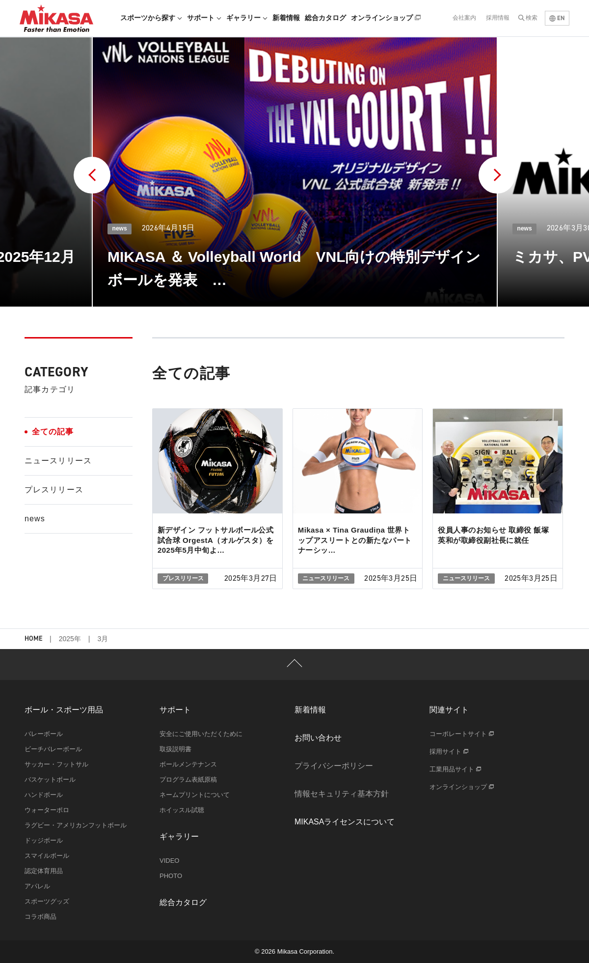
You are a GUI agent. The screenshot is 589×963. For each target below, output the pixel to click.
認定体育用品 (44, 871)
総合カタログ (325, 18)
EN (557, 18)
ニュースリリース (58, 460)
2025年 (70, 639)
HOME (33, 639)
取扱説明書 (175, 749)
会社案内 (464, 17)
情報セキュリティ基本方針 (341, 794)
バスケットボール (50, 779)
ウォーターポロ (47, 810)
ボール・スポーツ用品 (64, 710)
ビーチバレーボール (53, 749)
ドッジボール (44, 840)
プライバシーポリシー (333, 766)
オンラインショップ (386, 18)
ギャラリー (247, 18)
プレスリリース (54, 489)
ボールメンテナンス (188, 764)
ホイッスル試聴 (182, 810)
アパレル (37, 886)
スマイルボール (47, 855)
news (35, 518)
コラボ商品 (40, 916)
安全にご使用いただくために (201, 733)
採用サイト (448, 751)
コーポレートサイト (461, 733)
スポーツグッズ (47, 901)
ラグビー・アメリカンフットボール (76, 825)
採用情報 (497, 17)
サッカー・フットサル (56, 764)
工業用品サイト (455, 769)
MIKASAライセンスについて (344, 822)
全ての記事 (53, 431)
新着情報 (286, 18)
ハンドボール (44, 794)
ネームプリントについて (195, 794)
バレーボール (44, 733)
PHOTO (171, 875)
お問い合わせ (318, 738)
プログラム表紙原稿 (188, 779)
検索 (531, 17)
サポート (204, 18)
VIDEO (169, 860)
